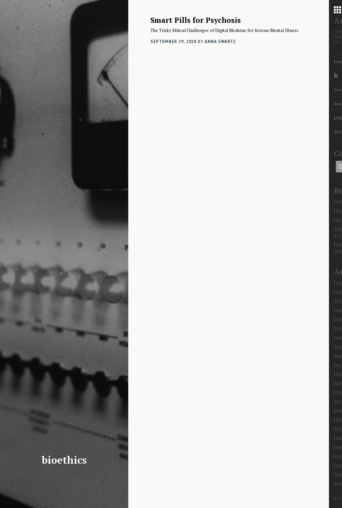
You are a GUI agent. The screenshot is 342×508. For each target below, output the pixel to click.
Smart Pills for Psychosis (195, 20)
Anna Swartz (220, 41)
